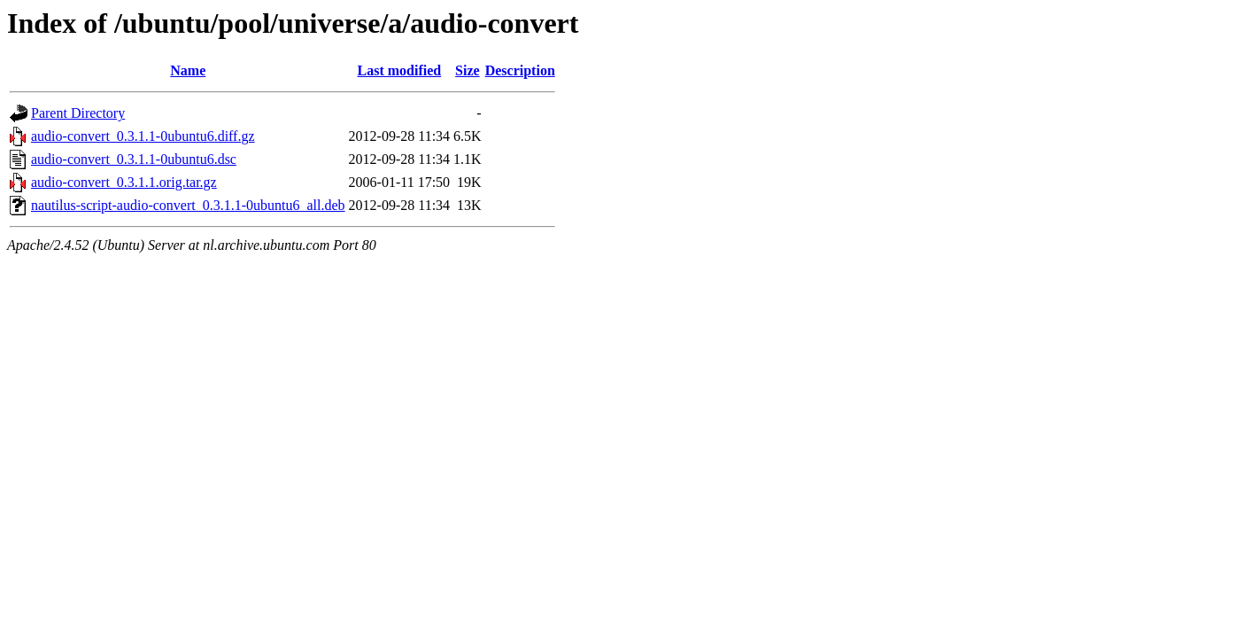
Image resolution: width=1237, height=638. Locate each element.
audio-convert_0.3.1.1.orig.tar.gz (124, 182)
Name (187, 70)
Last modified (400, 70)
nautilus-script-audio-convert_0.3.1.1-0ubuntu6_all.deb (188, 205)
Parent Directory (78, 113)
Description (520, 70)
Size (467, 70)
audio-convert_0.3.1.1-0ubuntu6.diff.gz (143, 136)
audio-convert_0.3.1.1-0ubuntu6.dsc (133, 159)
